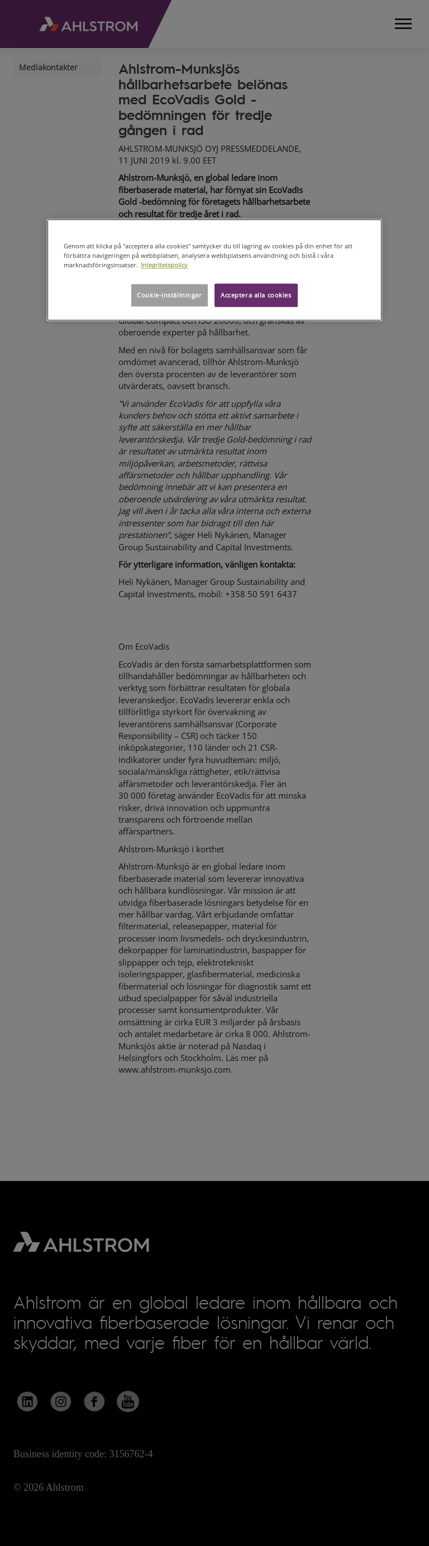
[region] (214, 270)
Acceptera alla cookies (256, 295)
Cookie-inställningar (169, 295)
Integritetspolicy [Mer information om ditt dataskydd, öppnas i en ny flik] (164, 265)
